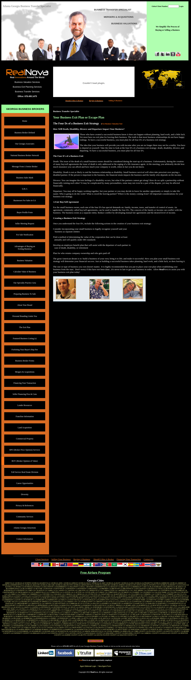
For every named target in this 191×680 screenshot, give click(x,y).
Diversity (24, 494)
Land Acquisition (25, 427)
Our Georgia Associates (24, 144)
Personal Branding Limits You (24, 316)
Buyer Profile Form (25, 212)
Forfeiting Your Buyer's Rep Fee (25, 349)
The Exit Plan (24, 327)
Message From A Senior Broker (25, 166)
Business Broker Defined (24, 132)
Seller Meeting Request (24, 223)
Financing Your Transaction (24, 383)
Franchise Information (25, 416)
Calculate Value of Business (24, 271)
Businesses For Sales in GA (24, 200)
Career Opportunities (24, 483)
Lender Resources (24, 405)
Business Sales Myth (24, 177)
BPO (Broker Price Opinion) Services (24, 450)
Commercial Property (25, 439)
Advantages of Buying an (24, 246)
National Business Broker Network (24, 155)
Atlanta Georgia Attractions (24, 528)
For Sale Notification (24, 235)
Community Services (24, 516)
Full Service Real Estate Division (24, 472)
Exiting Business (25, 249)
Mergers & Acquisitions (24, 372)
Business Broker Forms (24, 361)
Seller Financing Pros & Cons (25, 394)
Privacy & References (25, 505)
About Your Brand (24, 305)
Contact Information (25, 539)
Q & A (24, 189)
